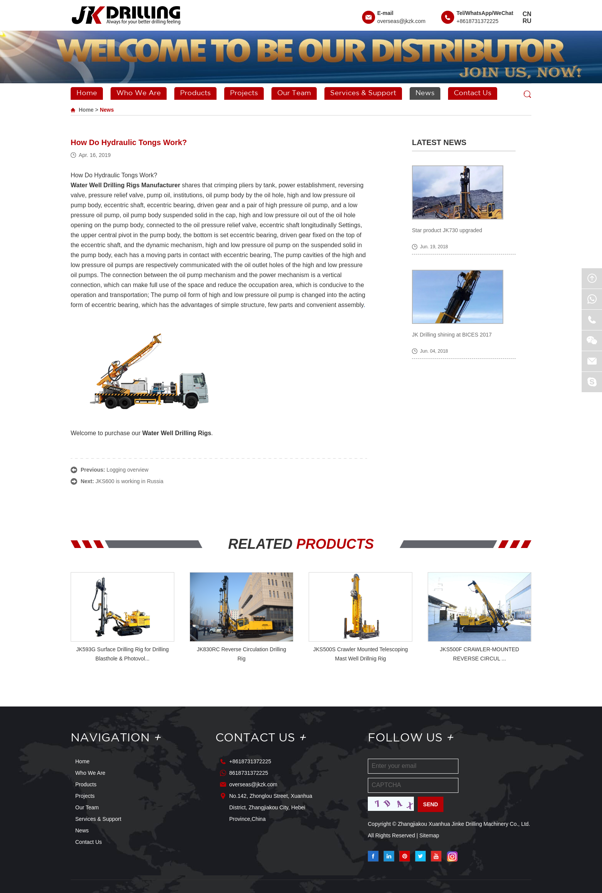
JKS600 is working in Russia (130, 481)
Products (195, 93)
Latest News (439, 142)
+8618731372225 (477, 21)
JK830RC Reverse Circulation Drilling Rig (241, 654)
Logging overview (128, 470)
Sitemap (429, 835)
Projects (244, 93)
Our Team (294, 93)
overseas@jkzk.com (401, 21)
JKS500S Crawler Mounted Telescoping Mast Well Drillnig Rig (360, 654)
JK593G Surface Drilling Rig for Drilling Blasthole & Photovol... (122, 654)
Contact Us (472, 93)
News (425, 93)
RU (527, 21)
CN (527, 14)
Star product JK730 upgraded (447, 230)
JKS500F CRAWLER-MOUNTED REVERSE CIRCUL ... (479, 654)
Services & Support (363, 93)
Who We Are (138, 93)
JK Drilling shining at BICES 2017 (452, 335)
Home (86, 93)
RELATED (301, 544)
